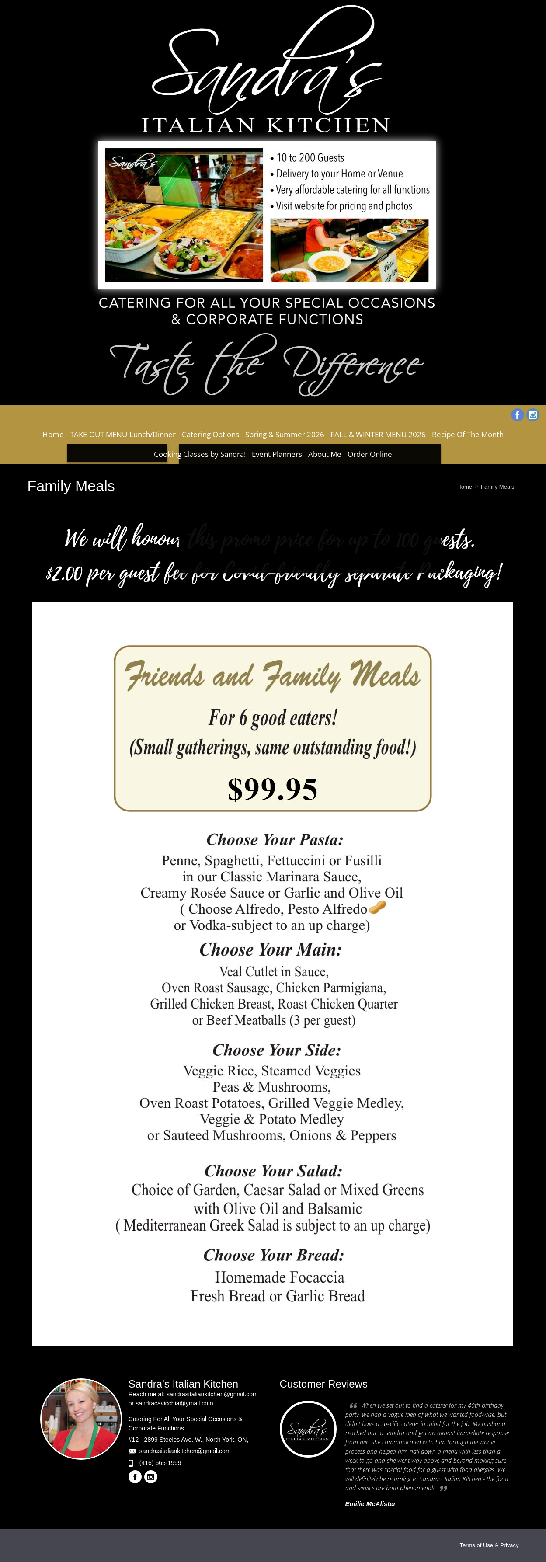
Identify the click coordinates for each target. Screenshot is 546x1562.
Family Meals (498, 487)
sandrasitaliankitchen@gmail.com (185, 1450)
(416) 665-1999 (160, 1462)
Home (464, 487)
